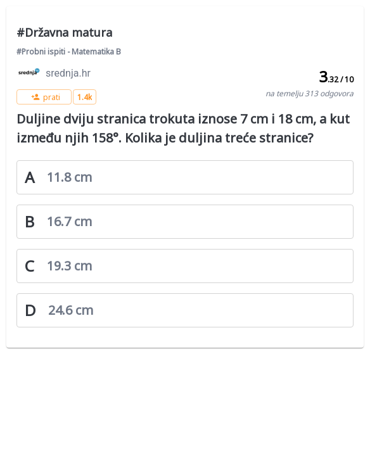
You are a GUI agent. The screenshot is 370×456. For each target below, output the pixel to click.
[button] (44, 96)
